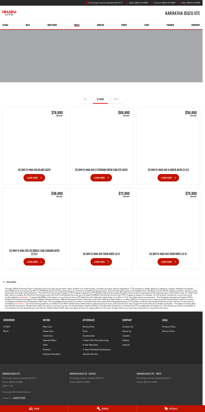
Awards (126, 345)
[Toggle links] (13, 398)
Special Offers (49, 340)
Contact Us (127, 326)
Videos (125, 340)
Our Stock (52, 25)
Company (195, 25)
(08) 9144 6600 (16, 382)
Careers (126, 336)
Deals (77, 25)
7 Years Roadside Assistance (97, 349)
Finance (170, 25)
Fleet (146, 25)
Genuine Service (90, 354)
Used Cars (48, 336)
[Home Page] (9, 13)
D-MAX (100, 99)
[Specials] (171, 408)
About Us (126, 331)
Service (100, 25)
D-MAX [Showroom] (5, 25)
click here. (19, 303)
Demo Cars (48, 331)
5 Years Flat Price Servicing (96, 340)
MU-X (116, 99)
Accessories (89, 336)
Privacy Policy (169, 326)
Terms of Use (168, 331)
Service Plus (88, 326)
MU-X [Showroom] (28, 25)
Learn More (32, 177)
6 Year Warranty (90, 345)
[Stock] (34, 408)
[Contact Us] (104, 3)
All (85, 99)
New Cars (47, 326)
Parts (124, 25)
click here (23, 297)
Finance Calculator (52, 354)
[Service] (102, 408)
